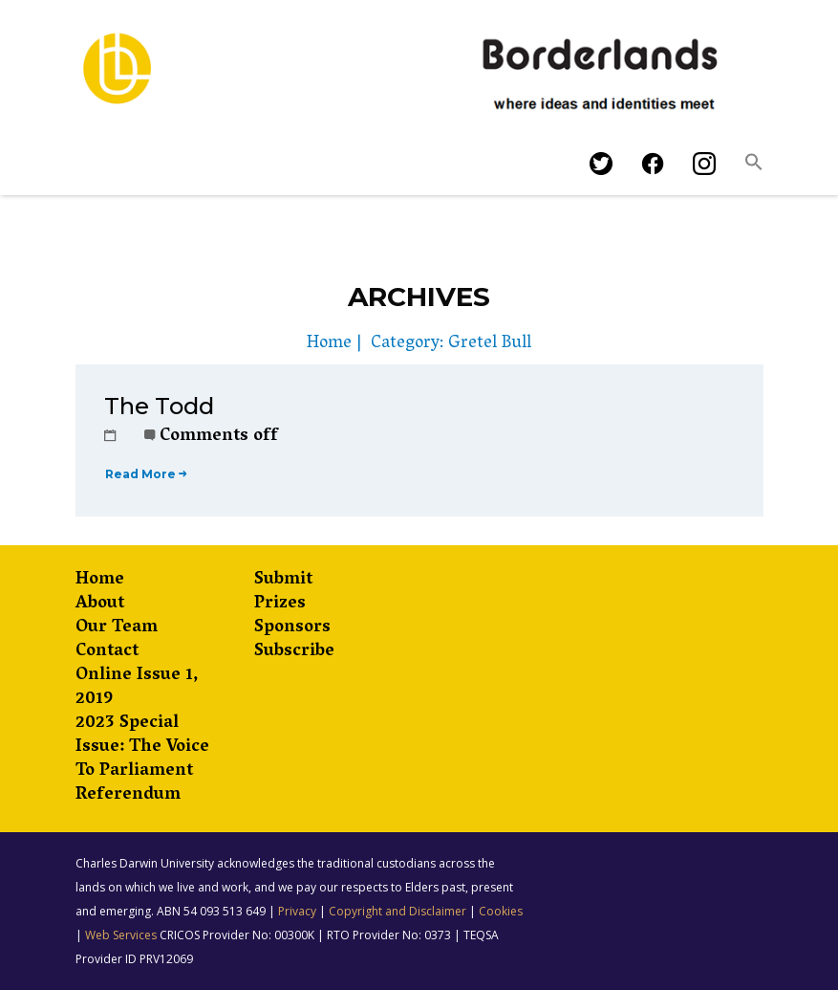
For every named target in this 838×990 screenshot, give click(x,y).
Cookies (501, 911)
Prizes (280, 605)
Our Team (116, 629)
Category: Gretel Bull (451, 344)
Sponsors (292, 629)
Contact (107, 653)
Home (329, 344)
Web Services (121, 935)
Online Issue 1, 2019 (137, 689)
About (99, 605)
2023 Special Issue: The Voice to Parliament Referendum (142, 760)
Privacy (297, 911)
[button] (754, 166)
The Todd (159, 406)
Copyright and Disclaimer (397, 911)
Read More (145, 474)
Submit (283, 581)
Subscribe (294, 653)
